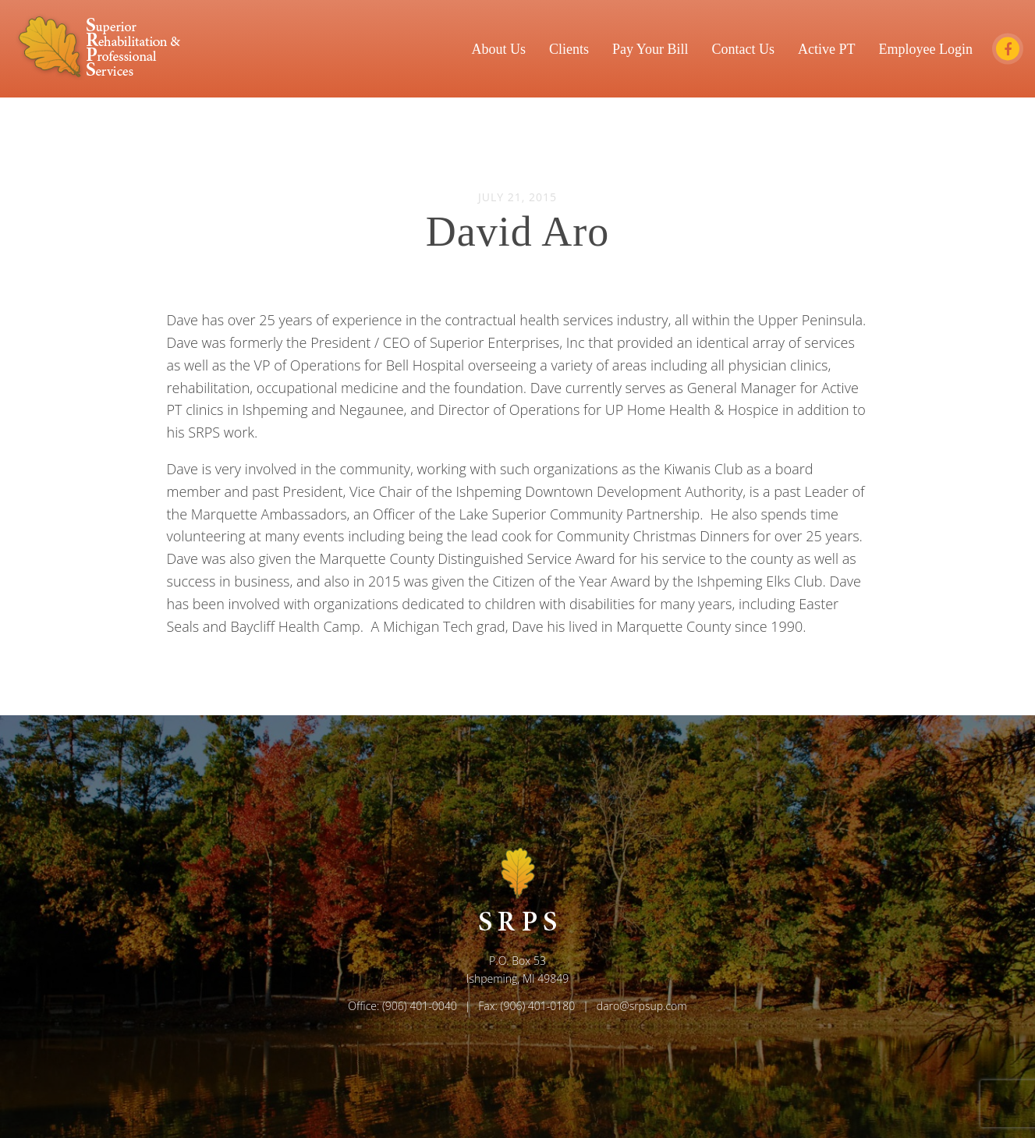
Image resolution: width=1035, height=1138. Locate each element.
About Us (498, 48)
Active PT (827, 48)
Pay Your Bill (650, 48)
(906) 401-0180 (538, 1005)
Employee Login (926, 48)
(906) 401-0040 (419, 1005)
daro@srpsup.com (642, 1005)
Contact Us (743, 48)
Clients (569, 48)
